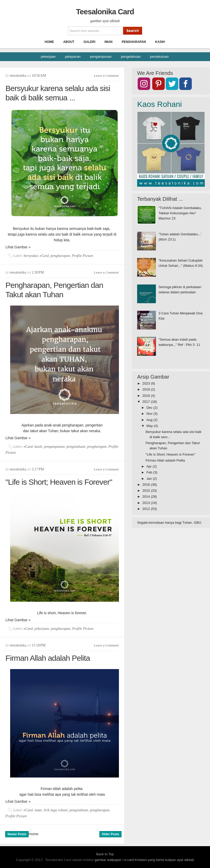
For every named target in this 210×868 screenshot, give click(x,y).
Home (49, 42)
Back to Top (105, 854)
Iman (109, 42)
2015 (146, 491)
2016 (146, 485)
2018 (146, 396)
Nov (150, 414)
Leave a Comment (106, 75)
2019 (146, 389)
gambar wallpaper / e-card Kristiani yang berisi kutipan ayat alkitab (144, 860)
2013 (146, 503)
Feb (150, 472)
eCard (44, 256)
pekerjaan (48, 57)
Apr (150, 466)
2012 (146, 509)
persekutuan (159, 57)
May (150, 426)
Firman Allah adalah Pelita (47, 658)
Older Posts (110, 834)
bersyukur (31, 256)
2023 (146, 383)
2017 (146, 402)
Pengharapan (134, 42)
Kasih (160, 42)
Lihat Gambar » (18, 247)
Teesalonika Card (105, 12)
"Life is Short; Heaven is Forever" (58, 482)
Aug (150, 420)
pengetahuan (131, 57)
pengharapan (60, 256)
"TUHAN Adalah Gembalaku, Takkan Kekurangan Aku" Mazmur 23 (180, 213)
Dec (150, 408)
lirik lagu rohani (56, 810)
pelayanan (73, 57)
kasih (38, 447)
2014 (146, 496)
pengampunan (101, 57)
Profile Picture (82, 256)
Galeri (89, 42)
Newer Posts (17, 834)
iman (38, 810)
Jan (150, 479)
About (68, 42)
